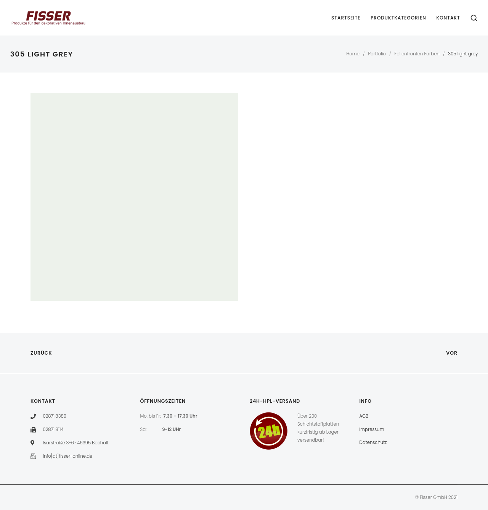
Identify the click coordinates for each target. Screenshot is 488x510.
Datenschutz (373, 442)
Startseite (346, 18)
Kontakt (448, 18)
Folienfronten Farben (416, 54)
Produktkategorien (398, 18)
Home (353, 54)
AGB (364, 416)
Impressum (372, 429)
